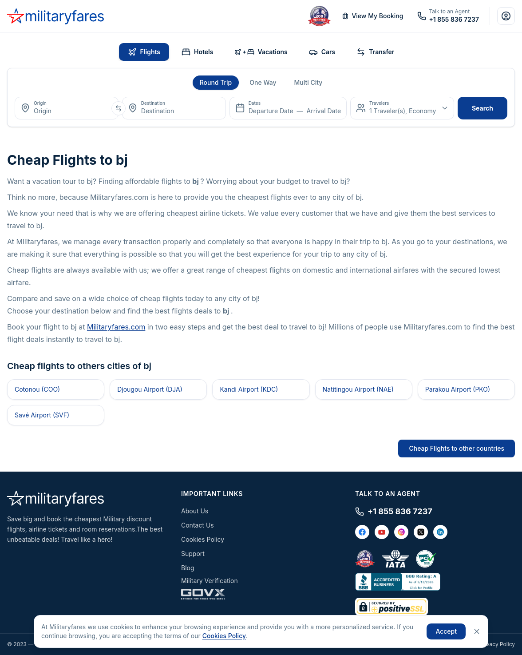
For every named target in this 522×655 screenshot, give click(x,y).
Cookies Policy (202, 539)
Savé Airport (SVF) (42, 415)
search (482, 108)
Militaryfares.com (116, 326)
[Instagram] (401, 532)
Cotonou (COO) (37, 389)
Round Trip (216, 82)
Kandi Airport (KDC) (249, 389)
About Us (194, 511)
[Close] (477, 631)
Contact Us (197, 525)
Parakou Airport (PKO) (457, 389)
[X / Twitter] (421, 532)
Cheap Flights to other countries (456, 448)
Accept (446, 631)
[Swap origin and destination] (118, 108)
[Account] (506, 16)
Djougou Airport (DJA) (149, 389)
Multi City (308, 82)
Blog (187, 568)
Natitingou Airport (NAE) (358, 389)
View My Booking (372, 16)
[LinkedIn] (440, 532)
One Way (262, 82)
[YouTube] (382, 532)
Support (193, 553)
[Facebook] (362, 532)
